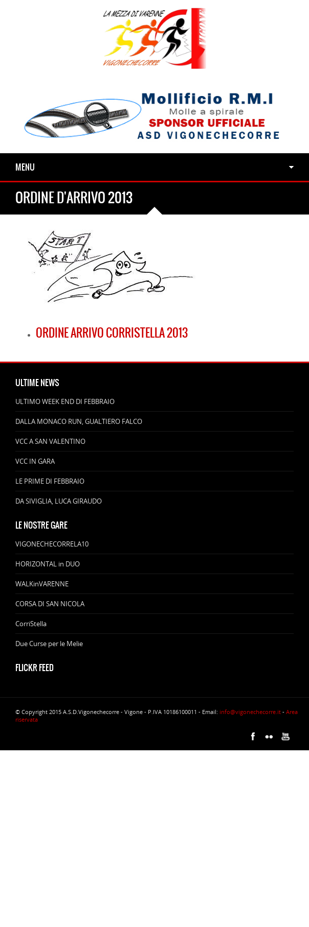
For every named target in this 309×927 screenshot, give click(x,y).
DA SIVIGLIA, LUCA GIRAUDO (58, 501)
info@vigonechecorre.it (250, 712)
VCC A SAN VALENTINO (50, 441)
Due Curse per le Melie (49, 643)
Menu (25, 167)
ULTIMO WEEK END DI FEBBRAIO (65, 401)
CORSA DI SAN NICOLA (49, 603)
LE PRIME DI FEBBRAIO (49, 481)
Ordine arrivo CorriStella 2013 (112, 332)
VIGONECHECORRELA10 (52, 544)
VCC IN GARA (35, 461)
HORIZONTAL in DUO (47, 563)
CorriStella (31, 623)
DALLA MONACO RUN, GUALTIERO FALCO (78, 421)
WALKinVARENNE (42, 583)
